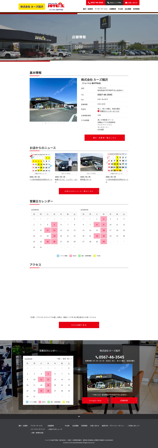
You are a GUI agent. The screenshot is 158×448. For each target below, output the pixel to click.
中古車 (120, 9)
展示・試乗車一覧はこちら (104, 137)
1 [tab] (43, 123)
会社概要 (128, 9)
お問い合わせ (94, 425)
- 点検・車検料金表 (36, 433)
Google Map (95, 400)
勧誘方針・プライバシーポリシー (113, 425)
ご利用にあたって (133, 425)
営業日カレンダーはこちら (109, 111)
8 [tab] (64, 123)
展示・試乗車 (88, 9)
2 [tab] (46, 123)
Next (78, 100)
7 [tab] (61, 123)
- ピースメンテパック (37, 429)
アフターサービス (101, 9)
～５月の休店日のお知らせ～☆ (41, 179)
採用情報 (136, 9)
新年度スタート (86, 179)
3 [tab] (49, 123)
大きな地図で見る (79, 325)
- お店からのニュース (55, 429)
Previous (28, 100)
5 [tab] (55, 123)
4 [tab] (52, 123)
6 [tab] (58, 123)
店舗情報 (112, 9)
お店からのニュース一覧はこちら (79, 191)
